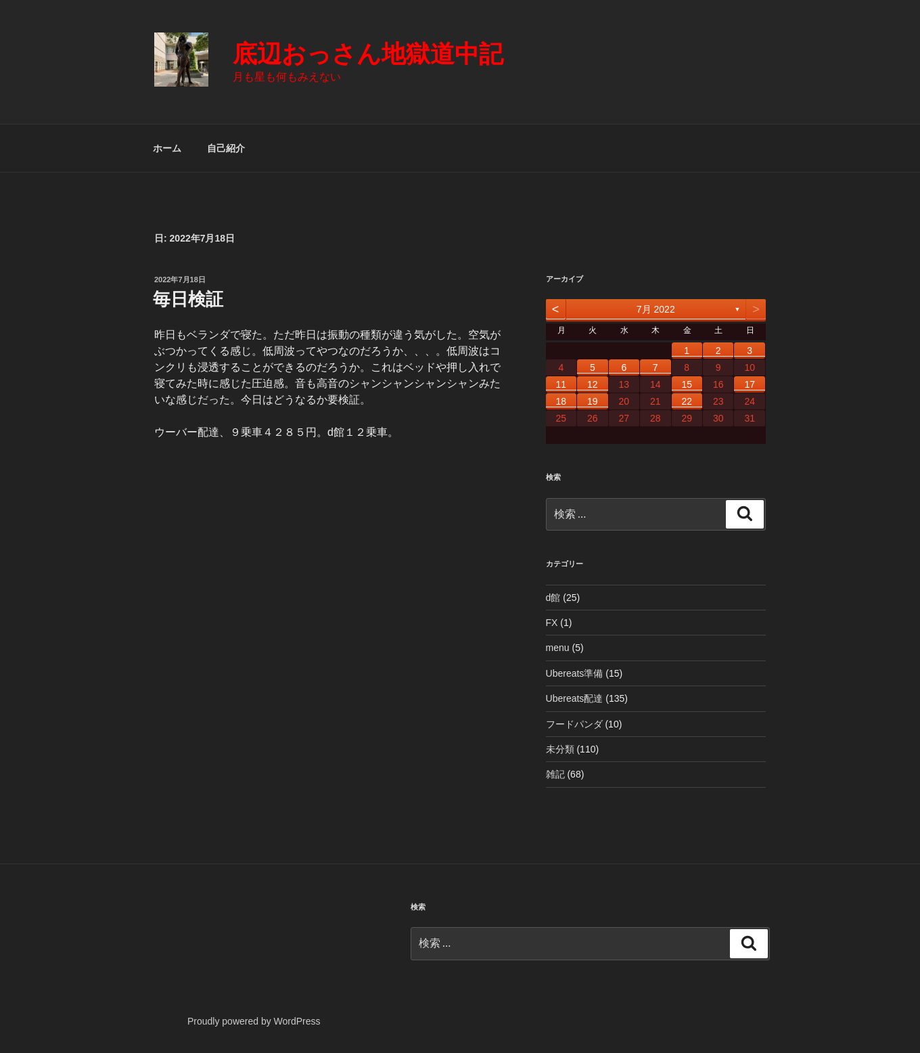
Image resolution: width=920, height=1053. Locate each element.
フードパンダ (574, 724)
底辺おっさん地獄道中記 (368, 54)
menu (558, 647)
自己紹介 (226, 148)
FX (552, 622)
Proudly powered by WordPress (254, 1021)
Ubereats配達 (574, 698)
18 (561, 401)
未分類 (560, 749)
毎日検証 (188, 299)
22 (686, 401)
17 (749, 384)
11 (561, 384)
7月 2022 (656, 309)
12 (592, 384)
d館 (553, 597)
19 (592, 401)
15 (686, 384)
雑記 (555, 774)
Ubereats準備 (574, 673)
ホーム (167, 148)
